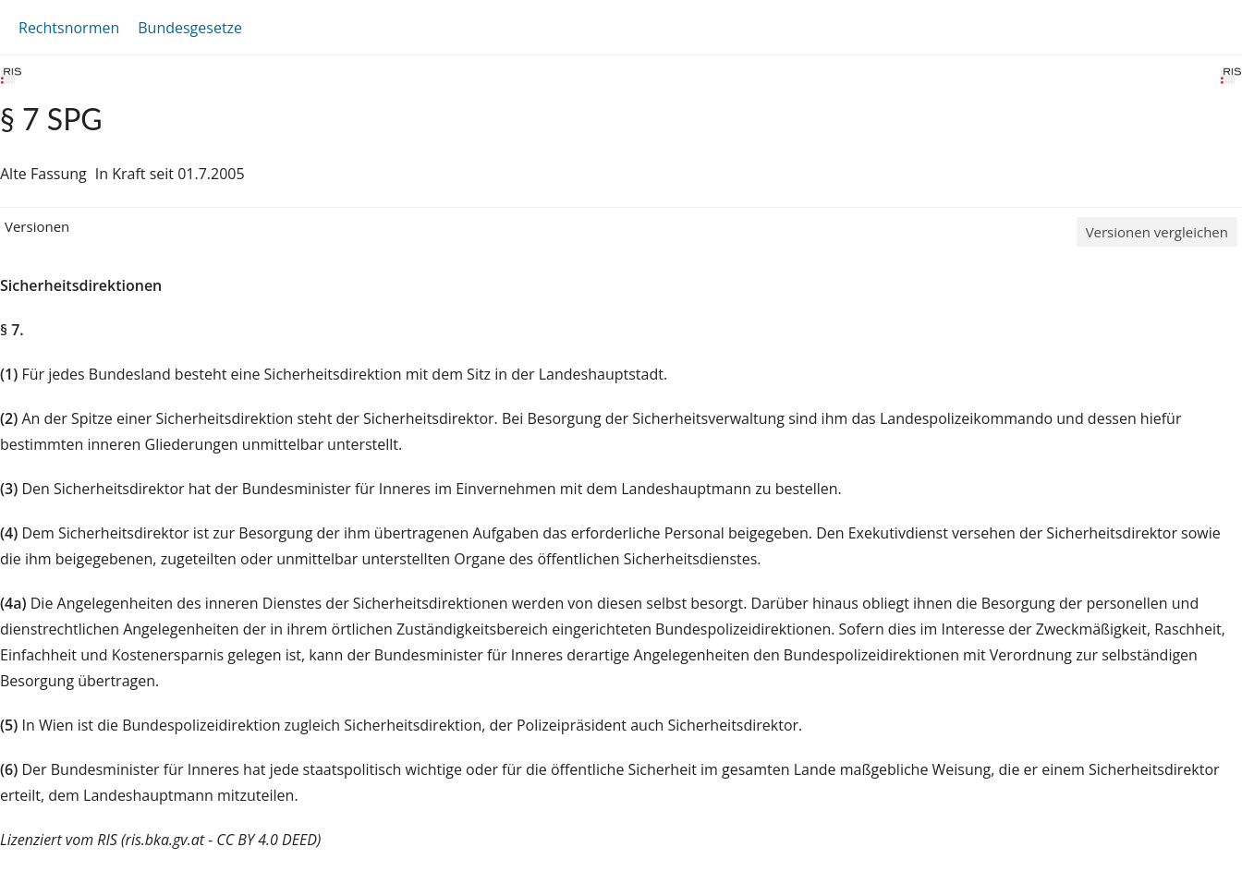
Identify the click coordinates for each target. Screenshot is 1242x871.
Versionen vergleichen (1157, 232)
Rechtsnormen (68, 28)
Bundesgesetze (190, 28)
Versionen (37, 226)
